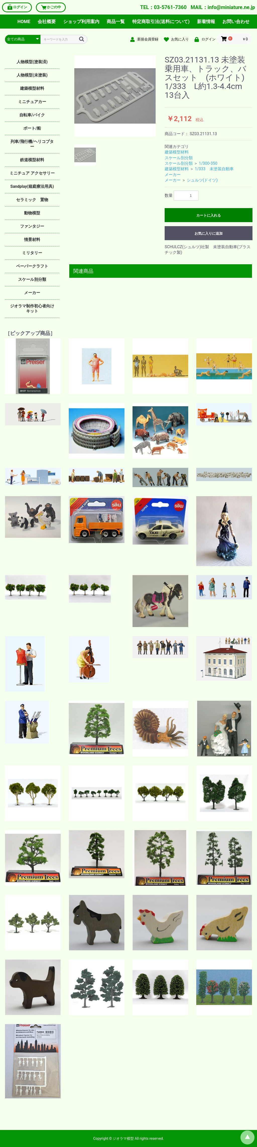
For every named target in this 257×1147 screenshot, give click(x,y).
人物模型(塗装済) (32, 61)
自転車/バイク (32, 115)
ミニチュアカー (32, 101)
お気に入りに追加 (209, 233)
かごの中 (51, 7)
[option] (115, 96)
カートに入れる (208, 215)
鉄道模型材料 (32, 159)
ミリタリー (32, 252)
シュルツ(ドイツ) (202, 180)
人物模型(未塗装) (32, 75)
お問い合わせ (235, 21)
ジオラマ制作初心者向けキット (32, 308)
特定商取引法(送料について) (161, 21)
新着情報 (206, 21)
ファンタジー (32, 226)
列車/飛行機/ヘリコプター (32, 144)
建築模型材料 (32, 88)
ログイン (17, 7)
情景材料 (32, 239)
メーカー (32, 292)
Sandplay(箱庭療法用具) (32, 186)
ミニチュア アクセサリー (32, 173)
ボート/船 (32, 128)
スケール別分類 (32, 279)
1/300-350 (208, 163)
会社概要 (47, 21)
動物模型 (32, 213)
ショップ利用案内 (81, 21)
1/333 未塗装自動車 (214, 168)
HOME (24, 21)
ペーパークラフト (32, 266)
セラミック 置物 (32, 199)
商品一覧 (116, 21)
